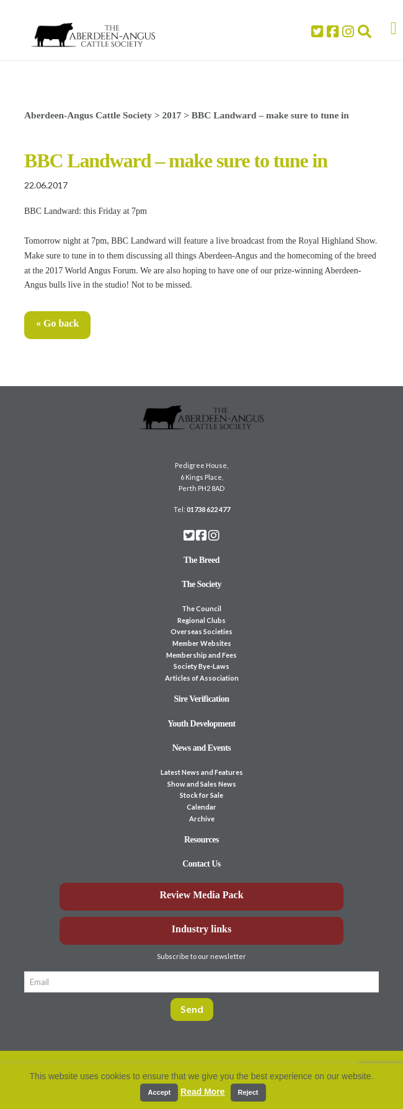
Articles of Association (202, 678)
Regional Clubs (201, 620)
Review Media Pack (201, 895)
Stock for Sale (201, 795)
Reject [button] (248, 1092)
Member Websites (201, 643)
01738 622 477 (208, 509)
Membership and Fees (201, 655)
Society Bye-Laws (201, 666)
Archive (202, 819)
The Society (201, 584)
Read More (202, 1091)
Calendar (201, 807)
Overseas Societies (201, 631)
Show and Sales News (201, 784)
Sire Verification (201, 699)
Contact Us (201, 863)
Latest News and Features (202, 772)
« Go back (57, 323)
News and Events (201, 748)
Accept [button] (159, 1092)
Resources (201, 839)
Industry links (202, 929)
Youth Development (201, 723)
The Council (201, 608)
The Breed (201, 560)
